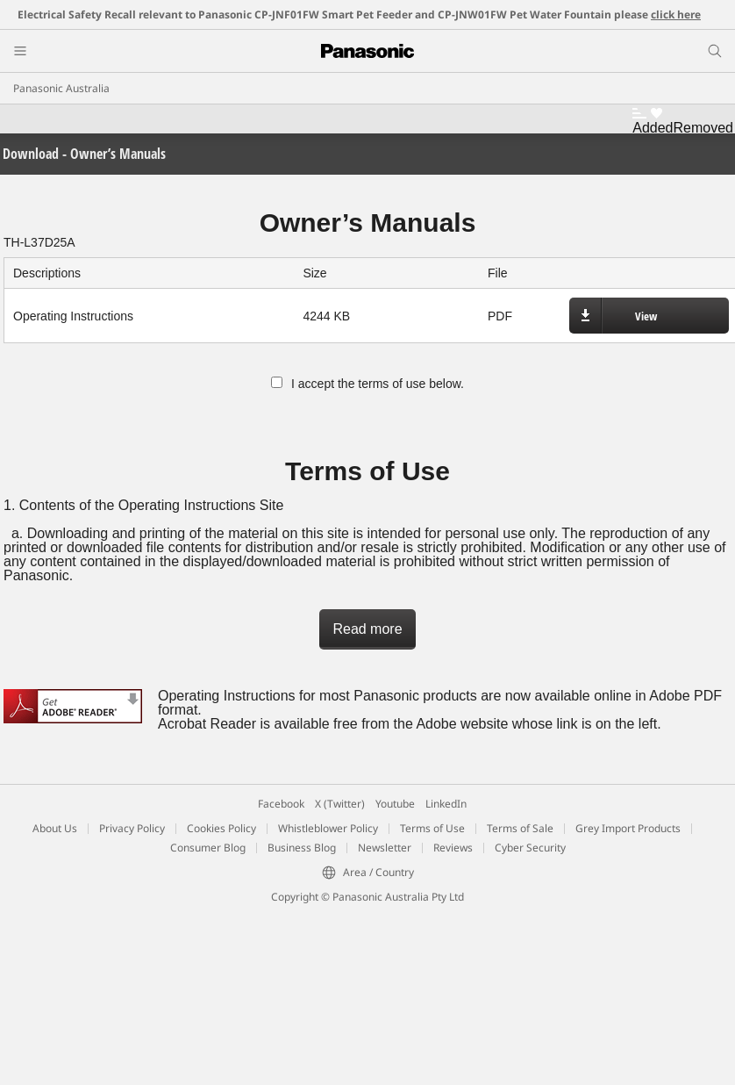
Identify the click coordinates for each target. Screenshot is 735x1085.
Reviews (453, 847)
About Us (54, 828)
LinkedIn (446, 803)
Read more (367, 629)
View (646, 316)
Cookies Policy (221, 828)
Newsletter (384, 847)
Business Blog (302, 847)
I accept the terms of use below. (367, 384)
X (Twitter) (340, 803)
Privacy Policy (132, 828)
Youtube (395, 803)
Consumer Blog (208, 847)
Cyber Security (530, 847)
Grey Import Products (628, 828)
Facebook (281, 803)
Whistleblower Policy (328, 828)
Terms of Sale (520, 828)
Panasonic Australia (61, 88)
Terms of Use (432, 828)
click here (676, 14)
